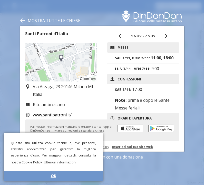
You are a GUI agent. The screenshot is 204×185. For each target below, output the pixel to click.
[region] (61, 62)
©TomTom (88, 79)
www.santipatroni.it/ (52, 115)
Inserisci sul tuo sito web (132, 147)
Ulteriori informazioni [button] (60, 162)
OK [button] (53, 175)
